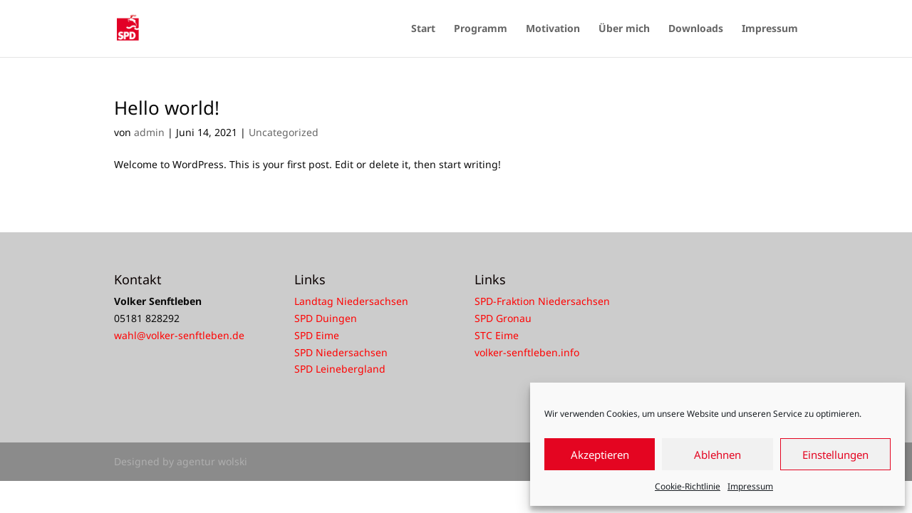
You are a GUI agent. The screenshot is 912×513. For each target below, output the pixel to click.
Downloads (695, 29)
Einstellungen (835, 454)
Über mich (624, 29)
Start (423, 29)
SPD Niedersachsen (341, 352)
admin (149, 132)
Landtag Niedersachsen (351, 301)
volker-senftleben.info (527, 352)
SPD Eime (316, 335)
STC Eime (497, 335)
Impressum (750, 486)
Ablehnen (717, 454)
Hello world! (166, 107)
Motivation (553, 29)
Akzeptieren (600, 454)
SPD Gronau (503, 318)
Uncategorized (283, 132)
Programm (480, 29)
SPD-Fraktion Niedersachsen (542, 301)
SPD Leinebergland (339, 368)
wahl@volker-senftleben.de (179, 335)
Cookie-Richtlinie (687, 486)
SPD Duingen (325, 318)
